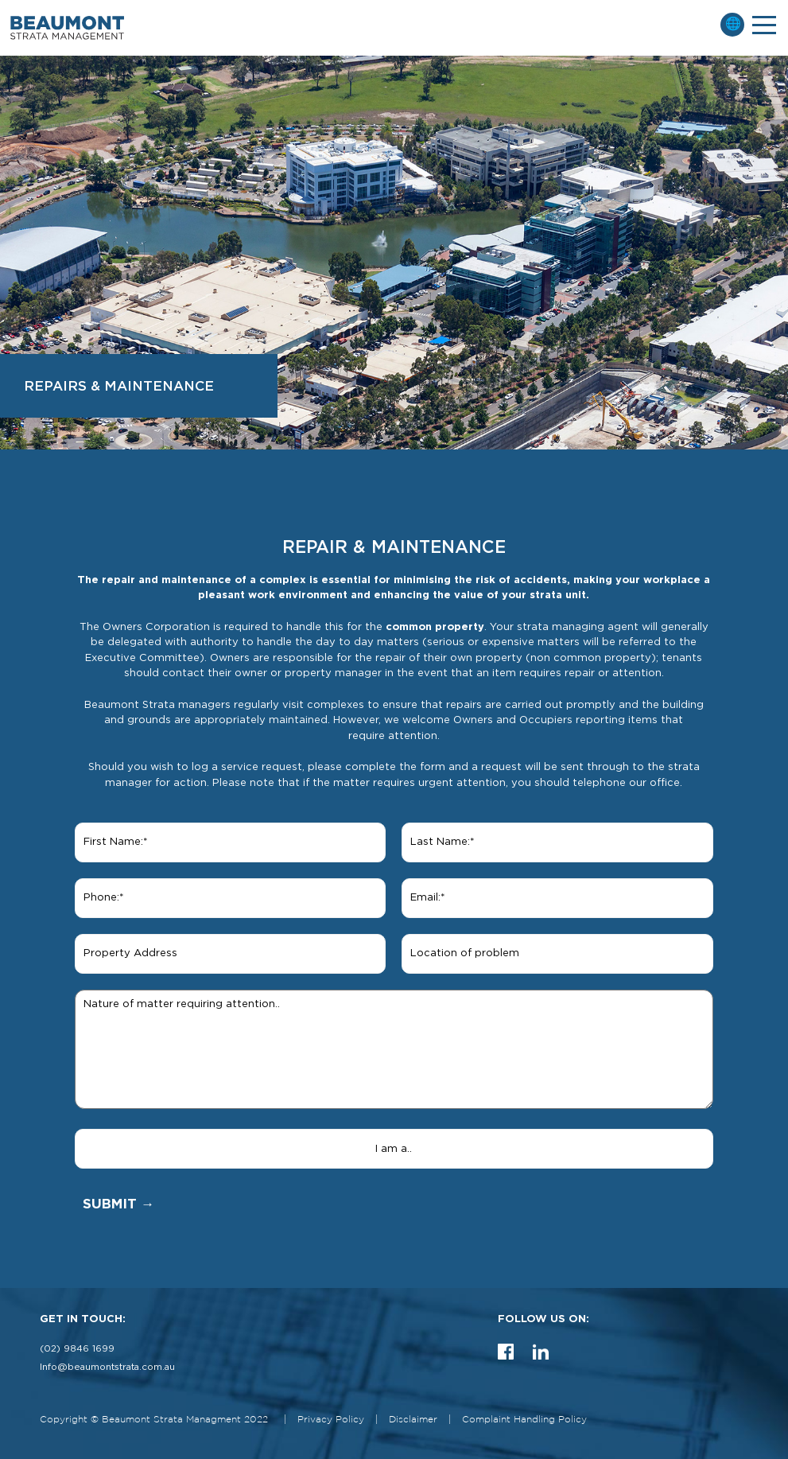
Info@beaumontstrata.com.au (107, 1367)
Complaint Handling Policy (524, 1419)
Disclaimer (413, 1419)
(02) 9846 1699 (77, 1348)
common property (435, 627)
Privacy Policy (330, 1419)
